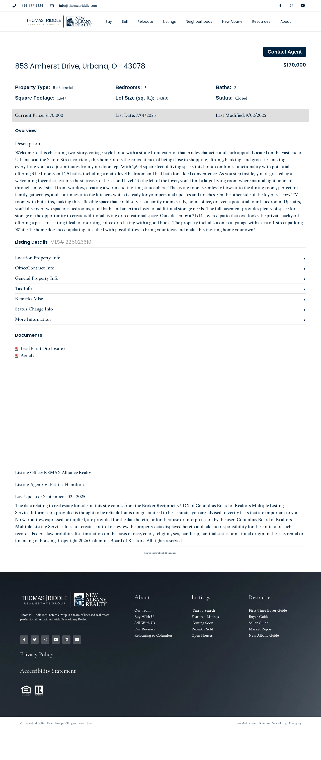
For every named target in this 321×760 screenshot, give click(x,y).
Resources (261, 21)
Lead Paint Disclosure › (40, 348)
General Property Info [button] (36, 278)
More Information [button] (33, 319)
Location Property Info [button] (37, 258)
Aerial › (25, 355)
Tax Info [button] (23, 288)
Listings (169, 21)
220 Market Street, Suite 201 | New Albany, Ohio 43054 (269, 723)
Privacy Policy (36, 654)
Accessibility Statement (48, 670)
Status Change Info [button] (34, 309)
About (285, 21)
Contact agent (285, 52)
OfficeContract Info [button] (34, 268)
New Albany (232, 21)
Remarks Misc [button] (29, 299)
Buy (109, 21)
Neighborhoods (199, 21)
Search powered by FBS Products (160, 553)
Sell (125, 21)
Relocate (145, 21)
